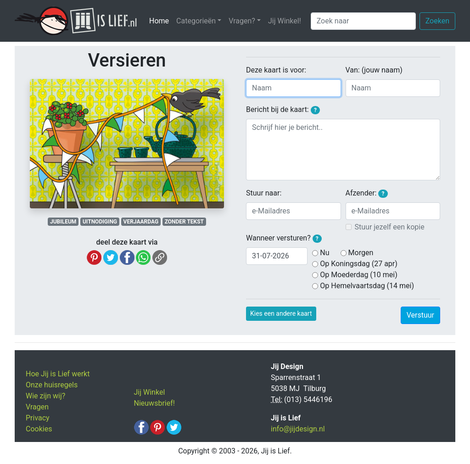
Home (161, 20)
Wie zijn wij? (45, 395)
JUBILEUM (63, 221)
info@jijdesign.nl (298, 429)
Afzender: (367, 193)
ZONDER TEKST (184, 221)
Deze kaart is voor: (276, 70)
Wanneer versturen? (284, 238)
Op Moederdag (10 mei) (358, 274)
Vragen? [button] (242, 21)
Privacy (38, 418)
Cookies (39, 429)
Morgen (361, 252)
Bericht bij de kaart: (283, 109)
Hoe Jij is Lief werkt (58, 373)
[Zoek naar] (363, 21)
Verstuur (420, 315)
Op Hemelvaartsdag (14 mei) (367, 285)
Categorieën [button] (196, 21)
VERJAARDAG (140, 221)
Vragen (37, 407)
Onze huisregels (52, 384)
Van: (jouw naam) (374, 70)
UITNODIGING (100, 221)
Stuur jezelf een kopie (390, 227)
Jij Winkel (149, 392)
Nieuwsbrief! (154, 403)
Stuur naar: (263, 193)
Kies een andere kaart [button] (281, 313)
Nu (324, 252)
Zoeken (437, 21)
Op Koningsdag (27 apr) (358, 263)
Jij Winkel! (284, 21)
